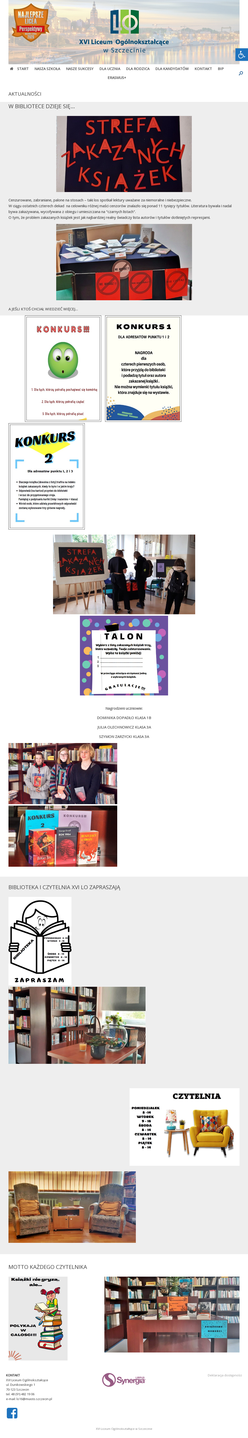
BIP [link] (221, 68)
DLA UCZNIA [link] (109, 68)
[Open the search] (241, 73)
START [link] (19, 68)
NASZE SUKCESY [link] (79, 68)
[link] (241, 54)
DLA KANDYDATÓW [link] (172, 68)
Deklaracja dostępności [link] (225, 1375)
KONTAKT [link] (203, 68)
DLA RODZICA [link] (137, 68)
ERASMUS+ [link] (117, 77)
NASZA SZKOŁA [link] (47, 68)
